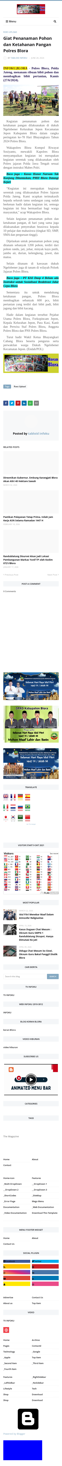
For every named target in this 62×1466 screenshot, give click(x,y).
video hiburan (10, 1047)
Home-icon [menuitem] (8, 1178)
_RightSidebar (39, 1376)
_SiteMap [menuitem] (36, 1195)
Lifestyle (7, 1388)
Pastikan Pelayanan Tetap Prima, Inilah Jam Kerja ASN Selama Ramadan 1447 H (28, 518)
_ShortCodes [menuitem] (9, 1195)
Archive (36, 1340)
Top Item (36, 1303)
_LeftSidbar (9, 1382)
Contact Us (8, 1243)
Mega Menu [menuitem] (38, 1201)
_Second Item (10, 1363)
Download (37, 1394)
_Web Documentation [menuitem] (43, 1207)
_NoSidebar (38, 1382)
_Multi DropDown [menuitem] (12, 1183)
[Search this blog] (24, 976)
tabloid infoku (19, 58)
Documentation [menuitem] (11, 1207)
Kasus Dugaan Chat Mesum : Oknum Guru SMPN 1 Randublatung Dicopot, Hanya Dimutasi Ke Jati (36, 934)
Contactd (36, 1345)
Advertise (8, 1297)
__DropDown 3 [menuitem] (39, 1189)
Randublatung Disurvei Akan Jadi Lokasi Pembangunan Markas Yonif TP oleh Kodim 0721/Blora (28, 560)
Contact (7, 1165)
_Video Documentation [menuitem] (15, 1212)
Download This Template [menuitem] (44, 1212)
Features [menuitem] (36, 1178)
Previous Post (11, 574)
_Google (36, 1351)
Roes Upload (10, 32)
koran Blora (9, 1029)
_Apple (6, 1357)
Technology (9, 1351)
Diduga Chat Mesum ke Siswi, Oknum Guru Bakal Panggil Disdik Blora (38, 954)
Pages (6, 1345)
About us (7, 1303)
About (35, 1159)
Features (7, 1376)
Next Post (52, 574)
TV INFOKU (8, 995)
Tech (34, 1388)
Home (6, 1159)
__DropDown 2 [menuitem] (10, 1189)
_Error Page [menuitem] (9, 1201)
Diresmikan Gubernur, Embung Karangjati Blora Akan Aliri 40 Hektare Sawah (30, 479)
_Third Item (37, 1363)
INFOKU (7, 1012)
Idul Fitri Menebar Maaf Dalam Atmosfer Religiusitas (36, 916)
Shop (5, 1394)
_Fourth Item (9, 1369)
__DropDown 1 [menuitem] (39, 1183)
